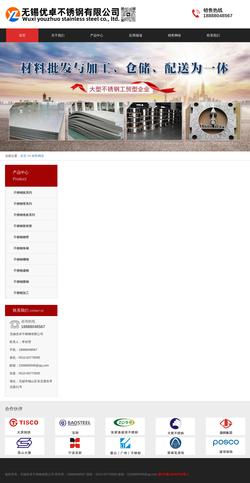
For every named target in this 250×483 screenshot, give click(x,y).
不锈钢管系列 (23, 203)
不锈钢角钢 (21, 248)
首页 (22, 35)
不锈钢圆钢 (21, 281)
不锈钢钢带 (21, 237)
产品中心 (96, 35)
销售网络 (174, 35)
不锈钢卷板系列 (24, 215)
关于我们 (57, 35)
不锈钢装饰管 (23, 226)
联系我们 (213, 35)
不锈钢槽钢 (21, 259)
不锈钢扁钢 (21, 270)
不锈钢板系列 (23, 192)
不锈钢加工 (21, 293)
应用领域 (135, 35)
